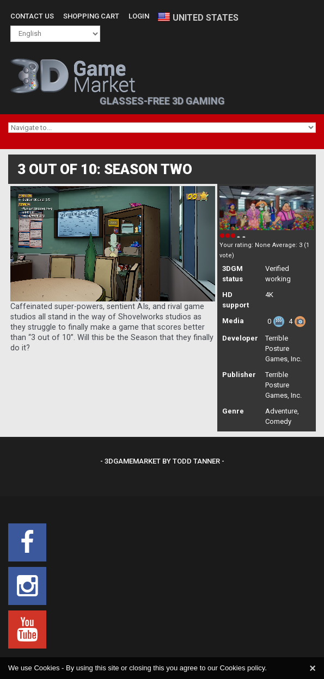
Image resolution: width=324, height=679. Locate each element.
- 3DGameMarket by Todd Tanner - (162, 461)
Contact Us (32, 16)
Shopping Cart (91, 16)
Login (139, 16)
